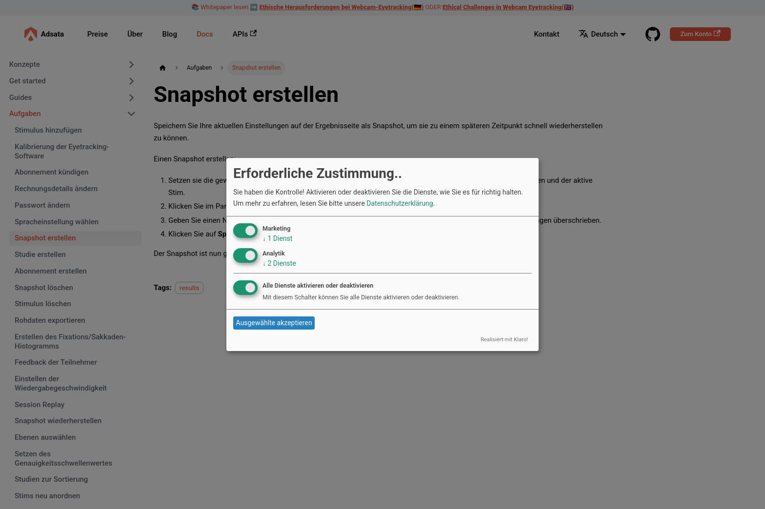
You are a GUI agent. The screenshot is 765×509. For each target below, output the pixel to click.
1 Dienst (277, 238)
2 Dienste (279, 263)
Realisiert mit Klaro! (504, 339)
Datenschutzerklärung (399, 203)
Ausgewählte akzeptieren (274, 323)
